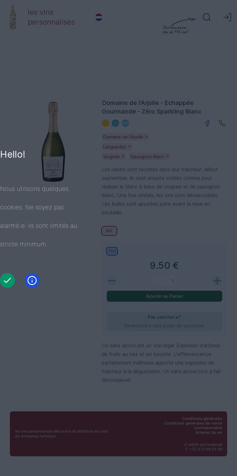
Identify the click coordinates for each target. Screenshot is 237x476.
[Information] (32, 280)
